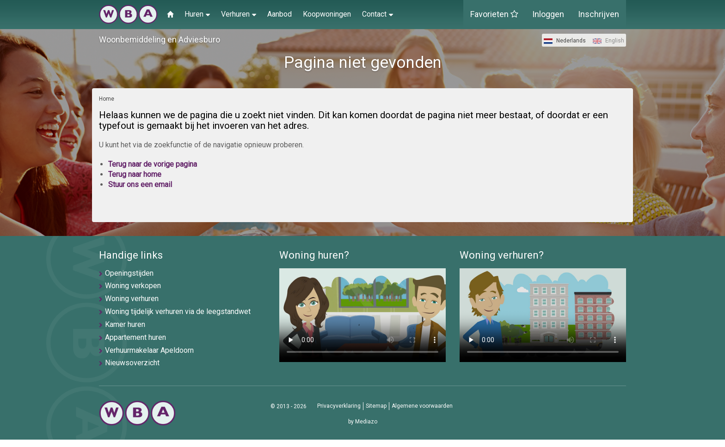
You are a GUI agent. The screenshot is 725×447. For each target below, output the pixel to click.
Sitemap (376, 406)
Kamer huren (125, 324)
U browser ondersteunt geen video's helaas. (362, 315)
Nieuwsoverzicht (132, 362)
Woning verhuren (132, 298)
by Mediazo (362, 421)
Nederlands (565, 40)
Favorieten (494, 14)
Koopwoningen (327, 14)
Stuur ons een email (140, 184)
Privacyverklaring (339, 406)
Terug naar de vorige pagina (152, 164)
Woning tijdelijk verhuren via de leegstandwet (178, 311)
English (608, 40)
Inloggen (548, 14)
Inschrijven (598, 14)
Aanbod (279, 14)
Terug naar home (134, 174)
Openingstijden (129, 273)
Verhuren (238, 13)
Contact (377, 13)
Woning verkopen (133, 285)
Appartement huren (135, 337)
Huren (197, 13)
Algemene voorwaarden (422, 406)
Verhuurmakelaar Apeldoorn (149, 350)
